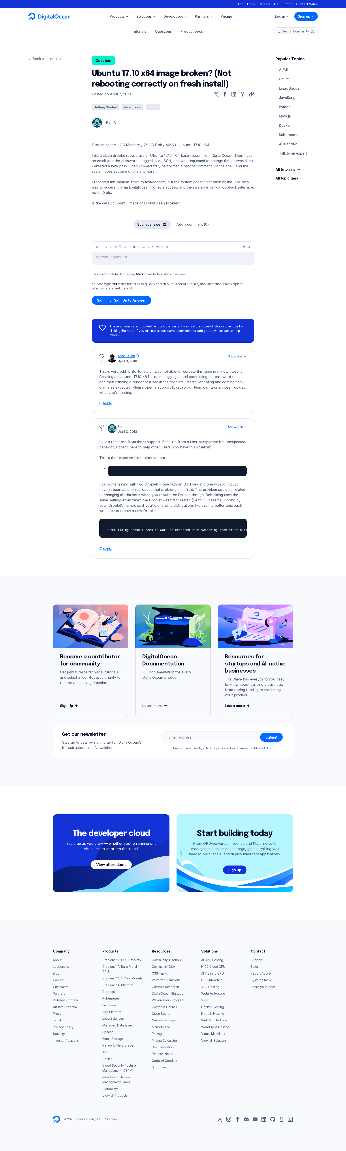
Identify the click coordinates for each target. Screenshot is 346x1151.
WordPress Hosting (215, 1027)
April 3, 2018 (127, 361)
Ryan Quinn (126, 356)
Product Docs (192, 31)
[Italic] (102, 247)
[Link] (116, 247)
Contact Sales (307, 4)
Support (256, 960)
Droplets (108, 992)
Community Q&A (163, 966)
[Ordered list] (148, 247)
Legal (57, 1020)
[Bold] (97, 247)
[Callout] (157, 247)
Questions (163, 31)
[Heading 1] (130, 247)
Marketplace (161, 1027)
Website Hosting (213, 993)
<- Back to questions (45, 59)
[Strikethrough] (111, 247)
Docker (285, 125)
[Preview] (244, 247)
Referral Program (65, 1000)
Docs (251, 4)
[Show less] (245, 356)
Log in (282, 16)
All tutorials (288, 144)
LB (113, 123)
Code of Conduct (164, 1060)
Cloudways (110, 1089)
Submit (271, 737)
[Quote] (153, 247)
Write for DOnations (166, 980)
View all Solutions (214, 1040)
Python (284, 107)
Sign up (306, 16)
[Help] (248, 247)
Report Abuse (261, 973)
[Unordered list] (143, 247)
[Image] (120, 247)
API (104, 1052)
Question (103, 60)
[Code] (167, 247)
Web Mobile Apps (214, 1020)
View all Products (115, 1095)
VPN (204, 1000)
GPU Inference (212, 980)
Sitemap (111, 1119)
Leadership (61, 966)
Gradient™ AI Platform (117, 985)
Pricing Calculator (164, 1040)
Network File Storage (117, 1045)
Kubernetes (288, 134)
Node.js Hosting (212, 1013)
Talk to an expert (293, 153)
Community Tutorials (166, 960)
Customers (60, 987)
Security (59, 1034)
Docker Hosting (212, 1007)
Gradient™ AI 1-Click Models (122, 978)
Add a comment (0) (192, 224)
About (57, 960)
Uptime (107, 1059)
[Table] (162, 247)
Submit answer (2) (152, 224)
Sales (255, 966)
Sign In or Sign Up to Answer (121, 300)
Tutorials (139, 31)
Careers (264, 4)
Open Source (161, 1013)
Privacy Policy (263, 748)
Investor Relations (66, 1040)
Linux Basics (289, 88)
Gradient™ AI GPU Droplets (121, 960)
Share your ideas (263, 987)
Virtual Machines (213, 1034)
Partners (59, 993)
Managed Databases (117, 1025)
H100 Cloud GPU (213, 966)
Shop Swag (160, 1067)
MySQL (285, 116)
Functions (109, 1005)
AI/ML (284, 70)
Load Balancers (113, 1018)
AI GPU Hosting (212, 960)
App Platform (111, 1012)
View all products (111, 864)
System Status (261, 980)
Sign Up (69, 705)
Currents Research (165, 987)
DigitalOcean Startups (167, 993)
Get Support (283, 4)
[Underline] (106, 247)
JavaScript (288, 97)
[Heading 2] (134, 247)
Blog (240, 4)
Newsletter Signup (165, 1020)
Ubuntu (285, 79)
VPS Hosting (210, 987)
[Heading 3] (139, 247)
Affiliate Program (65, 1007)
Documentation (163, 1047)
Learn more (155, 705)
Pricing (157, 1034)
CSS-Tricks (160, 973)
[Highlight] (125, 247)
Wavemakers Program (168, 1000)
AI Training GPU (212, 973)
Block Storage (112, 1039)
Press (57, 1013)
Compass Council (164, 1007)
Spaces (107, 1032)
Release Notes (162, 1054)
